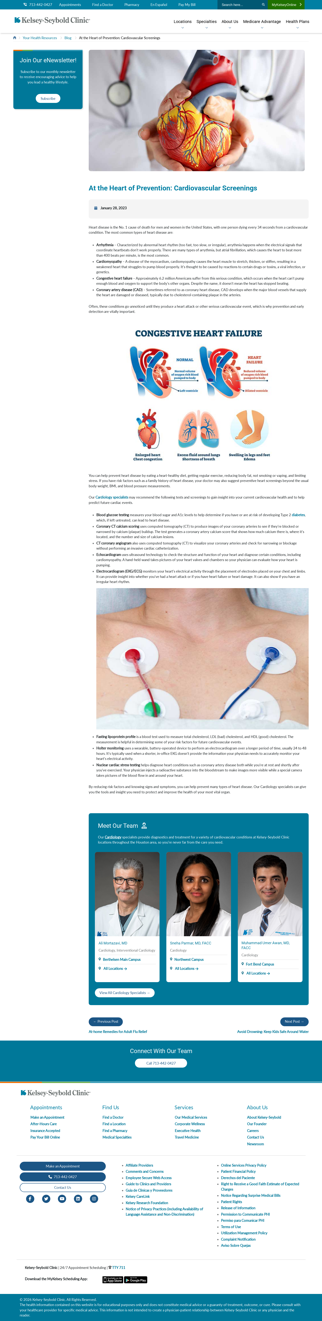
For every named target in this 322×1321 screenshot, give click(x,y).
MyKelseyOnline (286, 5)
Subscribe (48, 98)
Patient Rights (231, 1202)
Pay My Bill (187, 5)
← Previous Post (105, 1021)
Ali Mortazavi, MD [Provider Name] (113, 943)
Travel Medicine (187, 1137)
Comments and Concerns (144, 1171)
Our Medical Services (191, 1117)
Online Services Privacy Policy (243, 1165)
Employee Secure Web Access (148, 1178)
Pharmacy (131, 5)
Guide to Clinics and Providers (148, 1184)
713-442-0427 (38, 5)
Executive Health (187, 1131)
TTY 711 (116, 1267)
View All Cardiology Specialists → (124, 993)
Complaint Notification (238, 1239)
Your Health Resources (40, 38)
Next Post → (294, 1021)
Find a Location (113, 1124)
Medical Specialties (116, 1137)
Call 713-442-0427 (161, 1063)
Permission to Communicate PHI (245, 1214)
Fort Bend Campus (260, 964)
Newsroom (255, 1144)
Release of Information (238, 1208)
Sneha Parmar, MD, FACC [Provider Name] (190, 943)
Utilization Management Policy (244, 1233)
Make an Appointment (47, 1117)
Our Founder (257, 1124)
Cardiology (113, 837)
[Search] (263, 4)
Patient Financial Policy (238, 1171)
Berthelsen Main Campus (121, 959)
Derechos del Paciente (238, 1178)
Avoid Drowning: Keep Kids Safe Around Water (273, 1031)
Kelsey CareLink (138, 1196)
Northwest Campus (189, 959)
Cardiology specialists (111, 497)
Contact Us (255, 1137)
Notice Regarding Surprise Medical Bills (250, 1195)
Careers (253, 1131)
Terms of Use (231, 1227)
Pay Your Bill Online (45, 1137)
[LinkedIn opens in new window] (78, 1198)
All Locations (111, 968)
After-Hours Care (43, 1124)
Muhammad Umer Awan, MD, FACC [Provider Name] (266, 945)
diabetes (298, 515)
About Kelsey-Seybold (264, 1117)
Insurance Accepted (45, 1131)
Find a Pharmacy (114, 1131)
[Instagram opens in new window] (94, 1198)
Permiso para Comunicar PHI (242, 1220)
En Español (159, 5)
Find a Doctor (102, 5)
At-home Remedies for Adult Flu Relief (118, 1031)
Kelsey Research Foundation (147, 1203)
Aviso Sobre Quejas (236, 1245)
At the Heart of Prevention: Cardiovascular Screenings (119, 38)
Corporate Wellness (190, 1124)
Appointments (70, 5)
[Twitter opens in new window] (46, 1198)
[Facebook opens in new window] (30, 1198)
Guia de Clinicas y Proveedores (149, 1190)
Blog (67, 38)
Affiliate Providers (139, 1165)
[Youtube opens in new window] (62, 1198)
